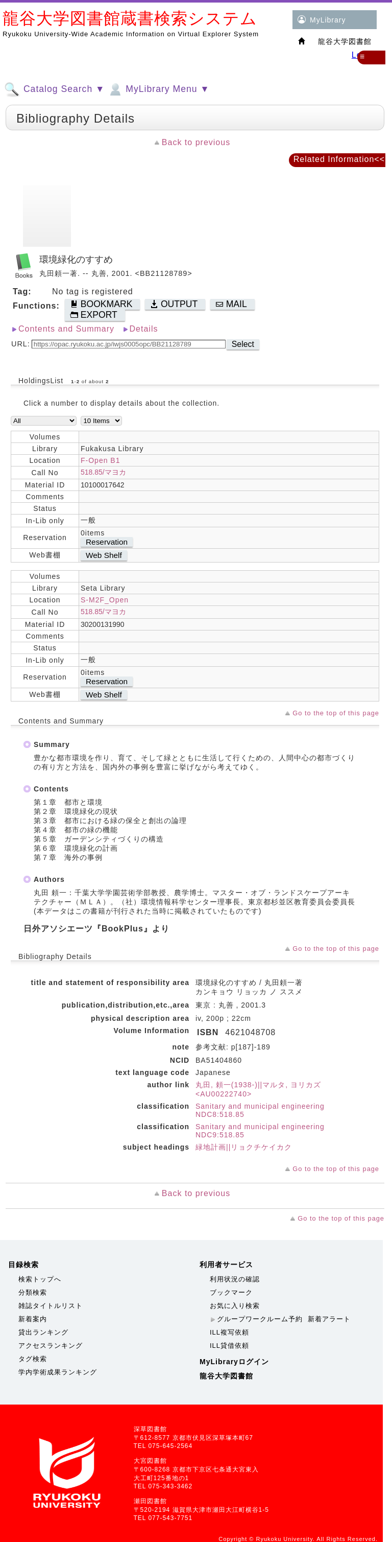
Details (144, 328)
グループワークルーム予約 (260, 1319)
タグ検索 (32, 1359)
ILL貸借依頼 (229, 1345)
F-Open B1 (100, 460)
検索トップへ (39, 1279)
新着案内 (32, 1319)
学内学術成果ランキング (57, 1372)
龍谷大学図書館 (226, 1376)
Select (243, 344)
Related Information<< (339, 159)
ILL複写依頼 (229, 1332)
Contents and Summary (66, 328)
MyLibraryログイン (234, 1362)
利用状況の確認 (235, 1279)
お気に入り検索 (235, 1306)
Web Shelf (104, 555)
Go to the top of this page (335, 713)
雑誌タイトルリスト (50, 1306)
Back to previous (196, 142)
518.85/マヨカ (103, 472)
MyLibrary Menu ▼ (158, 89)
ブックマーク (231, 1292)
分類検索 (32, 1292)
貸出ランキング (43, 1332)
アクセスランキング (50, 1345)
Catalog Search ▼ (54, 89)
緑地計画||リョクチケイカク (243, 1147)
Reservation (107, 542)
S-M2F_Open (105, 600)
